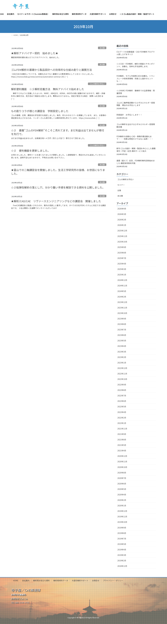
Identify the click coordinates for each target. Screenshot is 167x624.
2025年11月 (122, 236)
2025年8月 (121, 252)
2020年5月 (121, 489)
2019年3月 (121, 555)
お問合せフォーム (19, 598)
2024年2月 (121, 296)
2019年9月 (121, 527)
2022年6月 (121, 401)
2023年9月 (121, 318)
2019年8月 (121, 533)
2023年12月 (122, 302)
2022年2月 (121, 417)
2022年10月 (122, 379)
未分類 (102, 48)
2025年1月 (121, 274)
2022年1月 (121, 423)
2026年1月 (121, 225)
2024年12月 (122, 280)
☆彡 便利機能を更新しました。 (30, 150)
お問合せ (95, 580)
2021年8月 (121, 439)
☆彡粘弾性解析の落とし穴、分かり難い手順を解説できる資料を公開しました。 (58, 187)
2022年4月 (121, 412)
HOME (15, 580)
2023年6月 (121, 335)
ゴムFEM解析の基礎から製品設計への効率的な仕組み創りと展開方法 (51, 70)
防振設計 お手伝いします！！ (129, 114)
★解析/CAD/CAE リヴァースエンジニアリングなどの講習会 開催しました (56, 201)
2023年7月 (121, 329)
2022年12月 (122, 368)
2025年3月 (121, 269)
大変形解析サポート (80, 580)
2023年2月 (121, 357)
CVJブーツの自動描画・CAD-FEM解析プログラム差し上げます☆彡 (136, 53)
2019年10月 (122, 522)
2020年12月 (122, 456)
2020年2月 (121, 500)
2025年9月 (121, 247)
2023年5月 (121, 340)
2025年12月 (122, 230)
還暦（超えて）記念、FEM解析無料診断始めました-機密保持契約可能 (136, 161)
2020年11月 (122, 461)
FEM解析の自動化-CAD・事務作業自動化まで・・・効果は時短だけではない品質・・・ (135, 137)
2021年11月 (122, 428)
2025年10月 (122, 241)
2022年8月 (121, 390)
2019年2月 (121, 560)
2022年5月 (121, 406)
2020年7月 (121, 478)
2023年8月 (121, 324)
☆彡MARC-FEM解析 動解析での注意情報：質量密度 (136, 91)
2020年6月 (121, 483)
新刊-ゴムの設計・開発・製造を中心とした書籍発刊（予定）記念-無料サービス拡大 (136, 149)
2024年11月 (122, 285)
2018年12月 (122, 566)
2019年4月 (121, 549)
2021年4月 (121, 450)
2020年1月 (121, 505)
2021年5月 (121, 445)
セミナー (121, 185)
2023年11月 (122, 307)
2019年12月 (122, 511)
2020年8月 (121, 472)
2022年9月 (121, 384)
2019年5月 (121, 544)
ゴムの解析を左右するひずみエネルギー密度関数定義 (136, 125)
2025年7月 (121, 258)
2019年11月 (122, 516)
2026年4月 (121, 208)
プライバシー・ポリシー (113, 580)
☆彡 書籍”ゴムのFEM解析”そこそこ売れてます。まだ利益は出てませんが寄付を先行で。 (57, 132)
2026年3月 (121, 214)
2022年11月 (122, 373)
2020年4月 (121, 494)
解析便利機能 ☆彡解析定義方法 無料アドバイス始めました (47, 89)
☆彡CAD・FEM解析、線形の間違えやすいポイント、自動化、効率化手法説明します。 (136, 65)
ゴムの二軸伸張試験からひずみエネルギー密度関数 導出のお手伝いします (136, 104)
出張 (119, 190)
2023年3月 (121, 351)
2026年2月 (121, 219)
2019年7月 (121, 538)
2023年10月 (122, 313)
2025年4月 (121, 263)
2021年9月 (121, 434)
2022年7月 (121, 395)
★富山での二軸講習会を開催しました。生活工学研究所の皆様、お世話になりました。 (58, 171)
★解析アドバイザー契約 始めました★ (34, 53)
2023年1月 (121, 362)
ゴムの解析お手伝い (97, 84)
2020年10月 (122, 467)
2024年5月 (121, 291)
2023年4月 (121, 346)
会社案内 (25, 580)
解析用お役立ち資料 (41, 580)
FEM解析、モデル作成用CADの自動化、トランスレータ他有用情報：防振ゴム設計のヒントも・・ (136, 78)
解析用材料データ (60, 580)
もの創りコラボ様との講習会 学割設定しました (39, 111)
